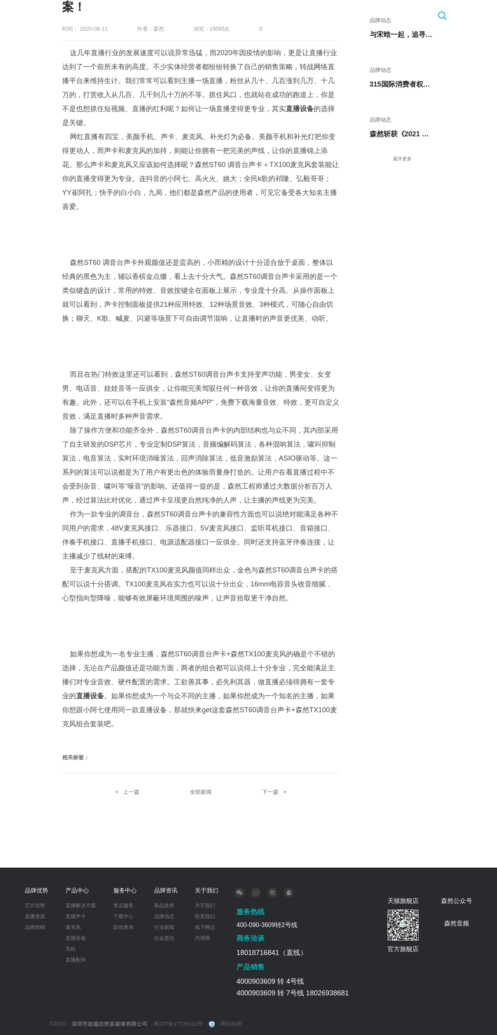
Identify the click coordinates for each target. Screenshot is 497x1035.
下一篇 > (274, 792)
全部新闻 (201, 792)
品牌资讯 (344, 15)
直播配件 (76, 960)
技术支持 (260, 1024)
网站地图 (231, 1024)
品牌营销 (35, 927)
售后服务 (123, 905)
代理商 (202, 938)
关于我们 (394, 15)
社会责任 (164, 938)
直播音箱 (76, 938)
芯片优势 (35, 905)
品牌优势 (193, 15)
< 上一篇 (127, 792)
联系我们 (205, 916)
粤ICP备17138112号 (178, 1024)
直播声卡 (76, 916)
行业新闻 (164, 927)
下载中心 (123, 916)
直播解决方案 (81, 905)
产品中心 (243, 15)
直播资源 (35, 916)
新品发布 (164, 905)
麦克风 (73, 927)
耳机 (71, 949)
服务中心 (293, 15)
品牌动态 (164, 916)
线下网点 (205, 927)
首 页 (148, 15)
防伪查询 (123, 927)
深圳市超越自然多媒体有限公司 (109, 1024)
